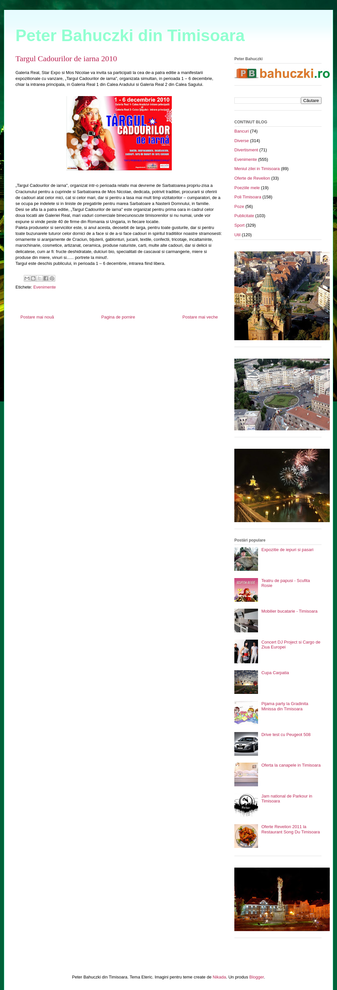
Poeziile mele (247, 187)
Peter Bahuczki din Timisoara (130, 35)
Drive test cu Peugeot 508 (286, 734)
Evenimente (44, 287)
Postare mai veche (200, 317)
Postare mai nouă (37, 317)
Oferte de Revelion (252, 178)
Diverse (241, 140)
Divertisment (246, 149)
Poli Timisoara (247, 196)
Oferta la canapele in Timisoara (291, 765)
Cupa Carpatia (275, 672)
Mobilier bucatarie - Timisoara (289, 611)
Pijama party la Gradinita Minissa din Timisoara (284, 706)
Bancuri (241, 131)
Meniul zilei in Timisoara (257, 168)
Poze (239, 206)
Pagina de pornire (118, 317)
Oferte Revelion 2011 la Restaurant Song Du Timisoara (290, 829)
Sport (239, 225)
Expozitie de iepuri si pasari (287, 549)
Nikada (219, 977)
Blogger (256, 977)
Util (237, 234)
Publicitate (244, 215)
